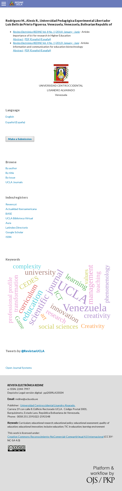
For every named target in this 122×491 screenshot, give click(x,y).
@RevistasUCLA (32, 351)
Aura (8, 222)
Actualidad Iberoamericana (21, 209)
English (10, 116)
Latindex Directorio (17, 227)
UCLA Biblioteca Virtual (19, 218)
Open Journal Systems (19, 367)
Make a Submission (20, 139)
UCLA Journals (14, 182)
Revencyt (11, 204)
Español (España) (15, 122)
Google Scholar (14, 232)
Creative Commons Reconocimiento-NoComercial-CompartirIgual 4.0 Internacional (55, 436)
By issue (10, 177)
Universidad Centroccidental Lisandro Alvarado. (47, 405)
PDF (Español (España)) (38, 39)
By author (11, 168)
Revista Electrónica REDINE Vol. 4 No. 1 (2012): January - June (46, 42)
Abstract (18, 39)
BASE (9, 213)
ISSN (8, 236)
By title (10, 172)
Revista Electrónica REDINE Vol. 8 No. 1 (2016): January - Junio (46, 31)
